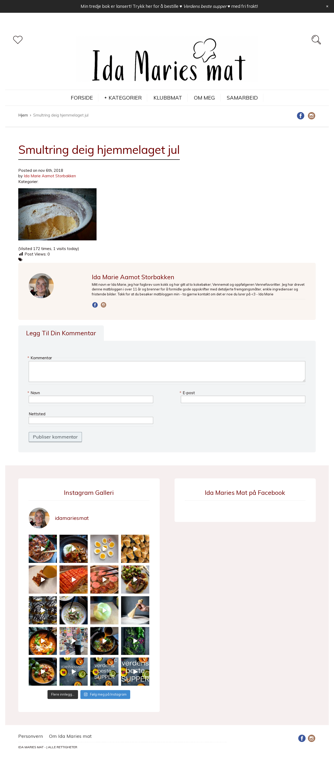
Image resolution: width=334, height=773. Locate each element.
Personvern (30, 736)
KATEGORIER (125, 97)
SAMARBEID (242, 97)
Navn (34, 392)
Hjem (23, 115)
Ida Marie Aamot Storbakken (50, 175)
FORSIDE (82, 97)
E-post (188, 392)
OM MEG (204, 97)
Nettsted (37, 413)
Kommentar (40, 358)
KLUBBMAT (167, 97)
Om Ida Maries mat (70, 736)
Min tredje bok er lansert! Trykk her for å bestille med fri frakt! (169, 6)
